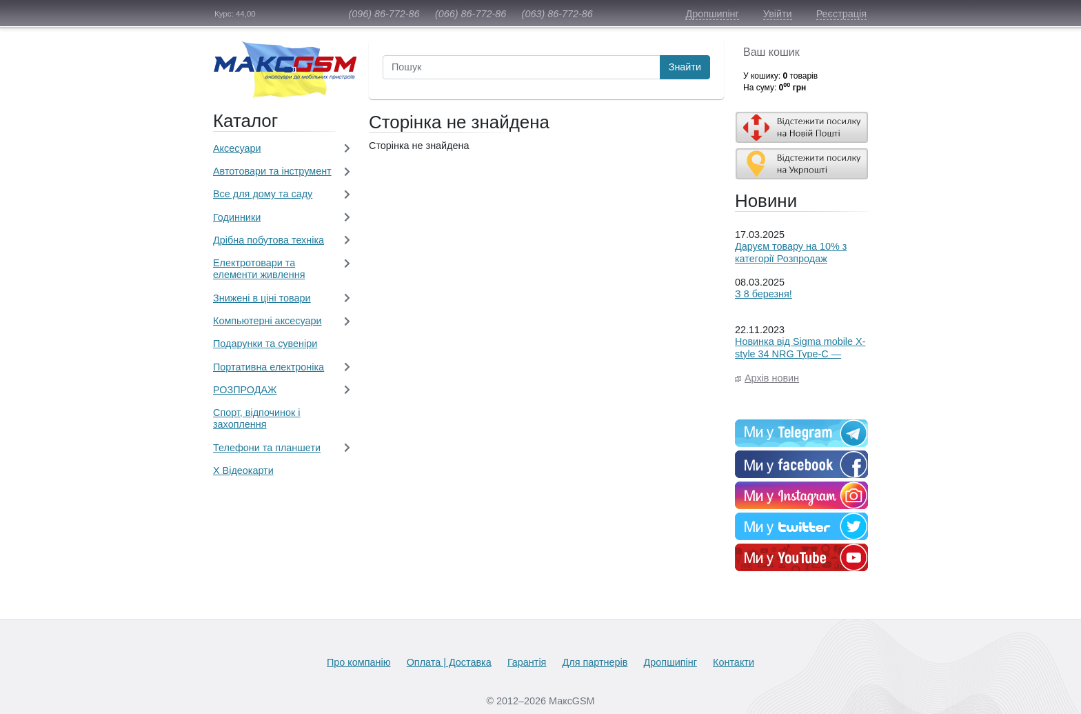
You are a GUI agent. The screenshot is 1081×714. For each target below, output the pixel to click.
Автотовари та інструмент (272, 171)
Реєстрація (841, 13)
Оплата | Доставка (449, 662)
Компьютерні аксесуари (267, 320)
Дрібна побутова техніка (268, 240)
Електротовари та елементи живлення (259, 268)
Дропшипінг (711, 13)
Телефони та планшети (267, 447)
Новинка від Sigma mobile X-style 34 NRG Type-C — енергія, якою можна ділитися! (800, 359)
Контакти (733, 662)
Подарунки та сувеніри (265, 343)
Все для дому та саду (262, 193)
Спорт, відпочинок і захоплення (257, 418)
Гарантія (527, 662)
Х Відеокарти (243, 470)
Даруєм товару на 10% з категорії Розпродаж (791, 252)
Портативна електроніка (268, 367)
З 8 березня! (763, 293)
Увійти (777, 13)
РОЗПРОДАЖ (244, 389)
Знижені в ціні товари (262, 298)
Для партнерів (595, 662)
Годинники (237, 217)
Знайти (685, 66)
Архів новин (772, 378)
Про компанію (358, 662)
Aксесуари (237, 148)
